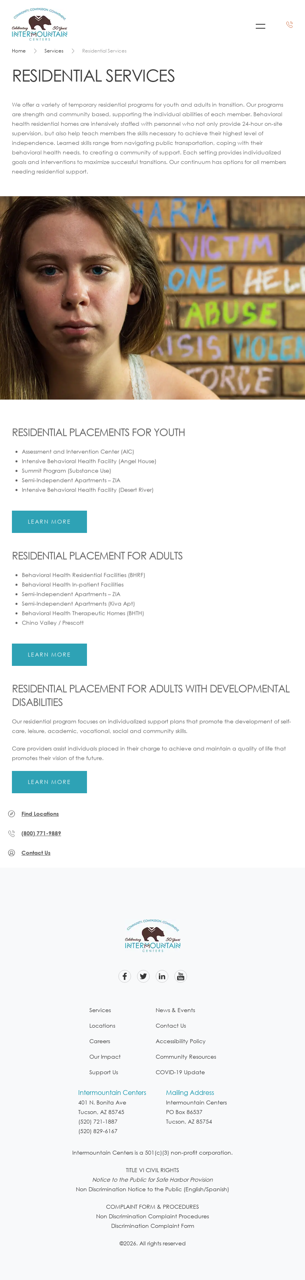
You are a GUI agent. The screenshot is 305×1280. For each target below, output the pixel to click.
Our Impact (105, 1056)
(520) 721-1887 (98, 1121)
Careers (99, 1041)
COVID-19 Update (180, 1072)
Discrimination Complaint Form (152, 1225)
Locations (102, 1025)
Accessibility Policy (181, 1041)
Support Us (103, 1072)
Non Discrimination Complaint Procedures (152, 1216)
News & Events (175, 1010)
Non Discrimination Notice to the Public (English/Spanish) (152, 1189)
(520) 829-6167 (98, 1131)
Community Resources (186, 1056)
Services (54, 51)
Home (19, 51)
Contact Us (171, 1025)
